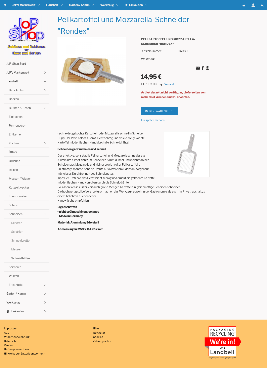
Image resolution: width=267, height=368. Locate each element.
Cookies (98, 336)
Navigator (99, 332)
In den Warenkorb (159, 111)
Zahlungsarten (102, 341)
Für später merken (153, 120)
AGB (6, 332)
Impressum (11, 328)
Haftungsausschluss (17, 349)
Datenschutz (12, 341)
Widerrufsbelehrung (17, 336)
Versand (169, 84)
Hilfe (96, 328)
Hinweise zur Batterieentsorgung (24, 353)
